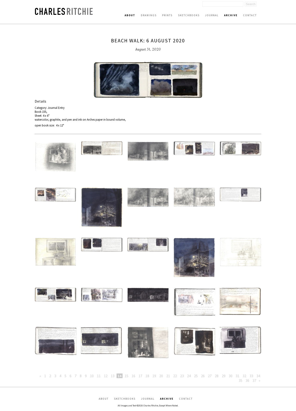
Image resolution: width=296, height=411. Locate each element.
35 (240, 380)
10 (92, 375)
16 (133, 375)
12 (106, 375)
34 (258, 375)
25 (196, 375)
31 (237, 375)
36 (247, 380)
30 (230, 375)
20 (161, 375)
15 (126, 375)
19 (154, 375)
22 (175, 375)
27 (210, 375)
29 (223, 375)
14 (119, 375)
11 (99, 375)
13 (112, 375)
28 (217, 375)
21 (168, 375)
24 (189, 375)
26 (203, 375)
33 (251, 375)
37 (254, 380)
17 (140, 375)
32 (244, 375)
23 (182, 375)
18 (147, 375)
